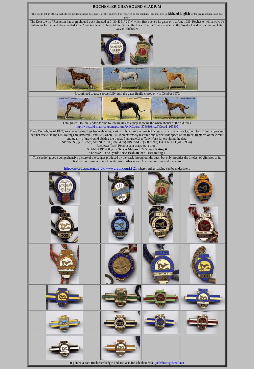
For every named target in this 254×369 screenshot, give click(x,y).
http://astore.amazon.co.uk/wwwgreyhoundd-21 (100, 168)
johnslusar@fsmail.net (169, 362)
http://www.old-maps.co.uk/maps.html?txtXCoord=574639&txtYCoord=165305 (127, 126)
